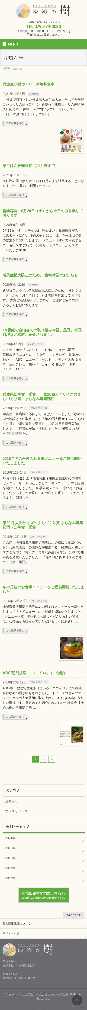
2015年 (10, 878)
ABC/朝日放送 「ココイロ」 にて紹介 (34, 673)
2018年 (10, 858)
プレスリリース (35, 344)
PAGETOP (73, 915)
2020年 (10, 848)
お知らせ (34, 93)
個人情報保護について (16, 923)
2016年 (10, 868)
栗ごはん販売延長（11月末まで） (31, 166)
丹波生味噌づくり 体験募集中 (29, 84)
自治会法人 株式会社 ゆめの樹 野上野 (45, 994)
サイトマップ (11, 933)
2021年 (10, 838)
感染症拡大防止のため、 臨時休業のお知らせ (40, 275)
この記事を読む (15, 123)
